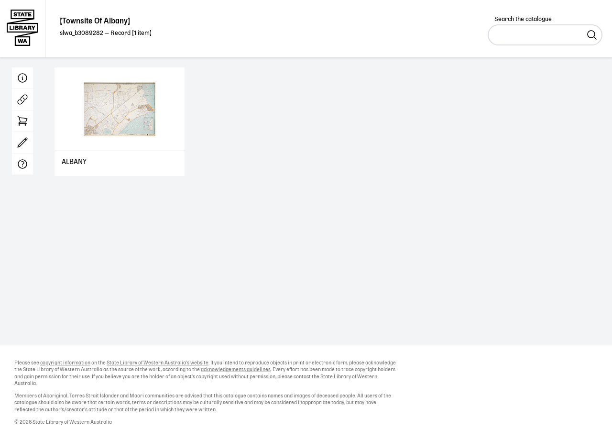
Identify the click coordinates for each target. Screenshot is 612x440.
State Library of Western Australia (22, 28)
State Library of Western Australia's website (157, 363)
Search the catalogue (523, 19)
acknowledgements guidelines (236, 369)
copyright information (65, 363)
